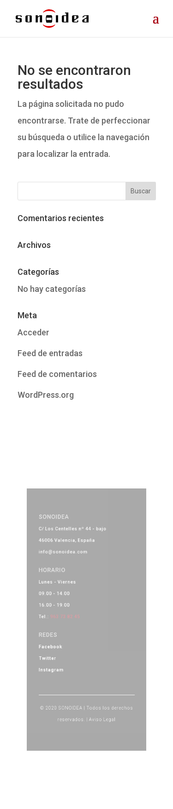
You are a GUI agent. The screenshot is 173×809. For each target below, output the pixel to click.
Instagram (55, 663)
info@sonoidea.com (66, 560)
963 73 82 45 (68, 617)
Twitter (52, 653)
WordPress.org (46, 395)
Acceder (33, 332)
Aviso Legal (100, 706)
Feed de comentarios (57, 374)
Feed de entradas (50, 353)
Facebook (55, 643)
